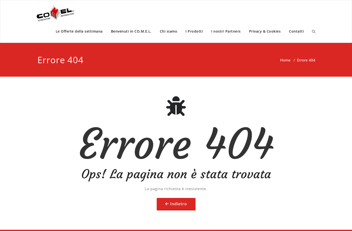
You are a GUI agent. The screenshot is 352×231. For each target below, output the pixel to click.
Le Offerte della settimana (79, 31)
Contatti (296, 31)
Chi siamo (168, 31)
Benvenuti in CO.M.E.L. (131, 31)
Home (285, 60)
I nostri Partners (226, 31)
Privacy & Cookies (265, 31)
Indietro (178, 204)
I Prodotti (194, 31)
